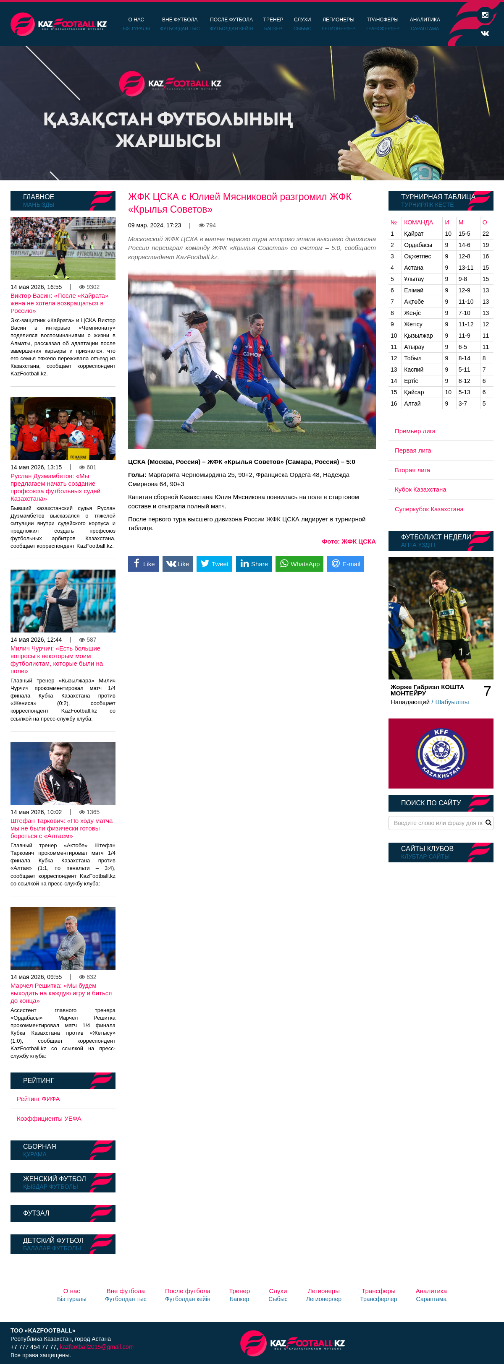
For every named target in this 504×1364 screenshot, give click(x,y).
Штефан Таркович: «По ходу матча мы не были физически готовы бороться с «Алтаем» (61, 828)
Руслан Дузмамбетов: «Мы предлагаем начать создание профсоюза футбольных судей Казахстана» (55, 487)
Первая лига (413, 450)
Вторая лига (412, 470)
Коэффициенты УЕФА (49, 1118)
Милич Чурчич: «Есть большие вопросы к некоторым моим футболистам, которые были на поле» (56, 659)
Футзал (36, 1213)
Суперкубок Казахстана (429, 509)
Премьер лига (415, 431)
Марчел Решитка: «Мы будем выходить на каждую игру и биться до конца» (61, 993)
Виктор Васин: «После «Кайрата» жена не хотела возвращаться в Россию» (59, 303)
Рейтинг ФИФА (38, 1098)
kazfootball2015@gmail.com (97, 1346)
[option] (252, 113)
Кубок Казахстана (420, 489)
